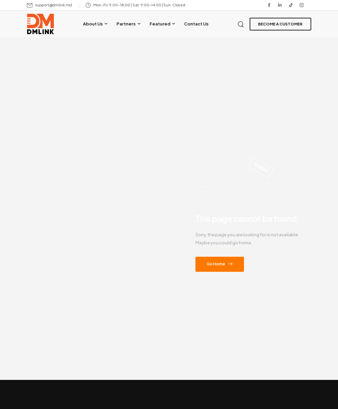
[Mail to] (49, 5)
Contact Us (196, 23)
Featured (160, 23)
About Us (93, 23)
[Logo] (40, 23)
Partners (126, 23)
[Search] (241, 23)
